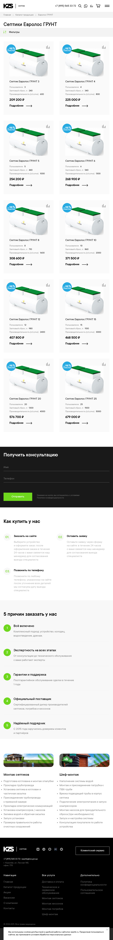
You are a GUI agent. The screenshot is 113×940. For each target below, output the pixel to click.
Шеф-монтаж (50, 914)
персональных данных (60, 935)
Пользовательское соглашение (91, 892)
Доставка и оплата (53, 882)
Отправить (17, 496)
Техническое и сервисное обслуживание (50, 890)
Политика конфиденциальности (93, 883)
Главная (8, 882)
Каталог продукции (15, 887)
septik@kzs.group (30, 859)
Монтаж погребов (52, 909)
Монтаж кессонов (52, 903)
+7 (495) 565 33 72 (12, 859)
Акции (7, 892)
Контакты (9, 908)
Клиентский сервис (92, 850)
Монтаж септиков (52, 898)
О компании (11, 903)
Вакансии (9, 897)
